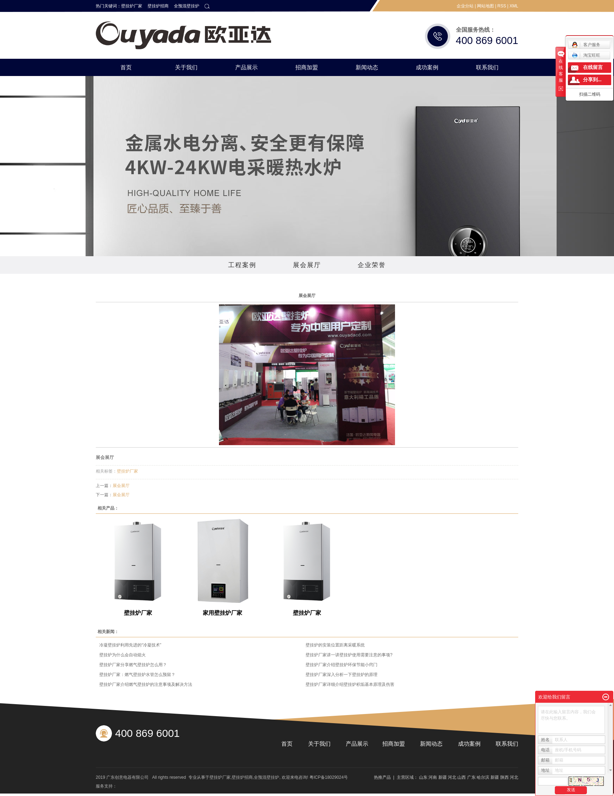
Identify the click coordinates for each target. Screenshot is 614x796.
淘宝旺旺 (586, 55)
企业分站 (465, 6)
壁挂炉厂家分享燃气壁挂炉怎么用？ (133, 664)
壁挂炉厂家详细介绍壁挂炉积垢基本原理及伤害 (350, 684)
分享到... (592, 79)
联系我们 (487, 67)
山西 (461, 777)
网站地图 (485, 6)
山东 (423, 777)
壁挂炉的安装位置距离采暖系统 (335, 645)
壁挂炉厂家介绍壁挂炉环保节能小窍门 (341, 664)
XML (513, 6)
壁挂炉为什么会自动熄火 (122, 654)
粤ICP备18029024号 (328, 777)
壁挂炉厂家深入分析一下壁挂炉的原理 (341, 674)
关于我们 (186, 67)
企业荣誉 (372, 265)
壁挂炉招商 (158, 6)
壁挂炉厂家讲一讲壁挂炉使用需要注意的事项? (349, 654)
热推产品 (382, 777)
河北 (452, 777)
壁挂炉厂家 (131, 6)
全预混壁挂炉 (186, 6)
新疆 (442, 777)
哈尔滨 (483, 777)
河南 (432, 777)
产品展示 (246, 67)
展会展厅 (307, 265)
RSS (501, 6)
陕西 (504, 777)
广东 (471, 777)
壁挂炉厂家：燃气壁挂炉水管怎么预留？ (137, 674)
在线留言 (593, 67)
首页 (126, 67)
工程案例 (242, 265)
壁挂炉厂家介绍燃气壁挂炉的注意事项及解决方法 (145, 684)
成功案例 (427, 67)
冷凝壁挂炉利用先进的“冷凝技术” (130, 645)
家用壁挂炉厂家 (222, 613)
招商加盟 (306, 67)
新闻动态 (367, 67)
